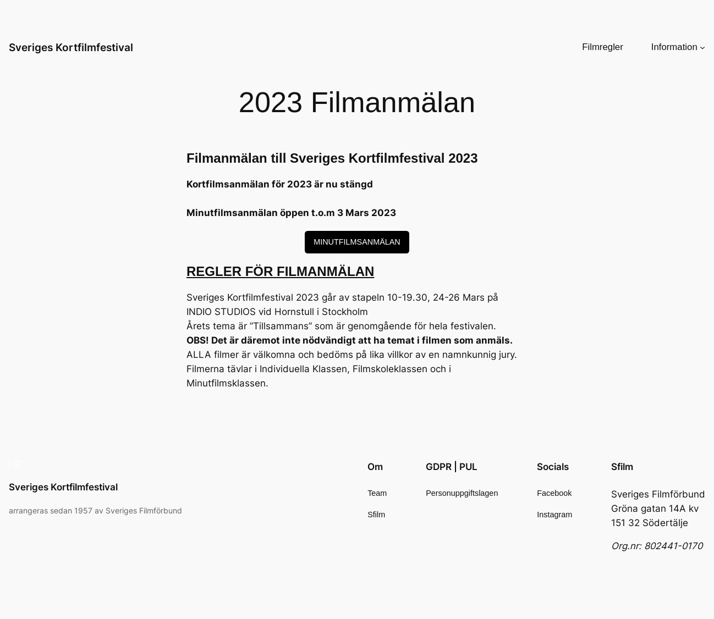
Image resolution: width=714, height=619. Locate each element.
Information (674, 47)
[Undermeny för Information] (702, 47)
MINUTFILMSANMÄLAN (357, 241)
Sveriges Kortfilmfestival (71, 47)
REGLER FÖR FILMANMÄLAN (280, 271)
